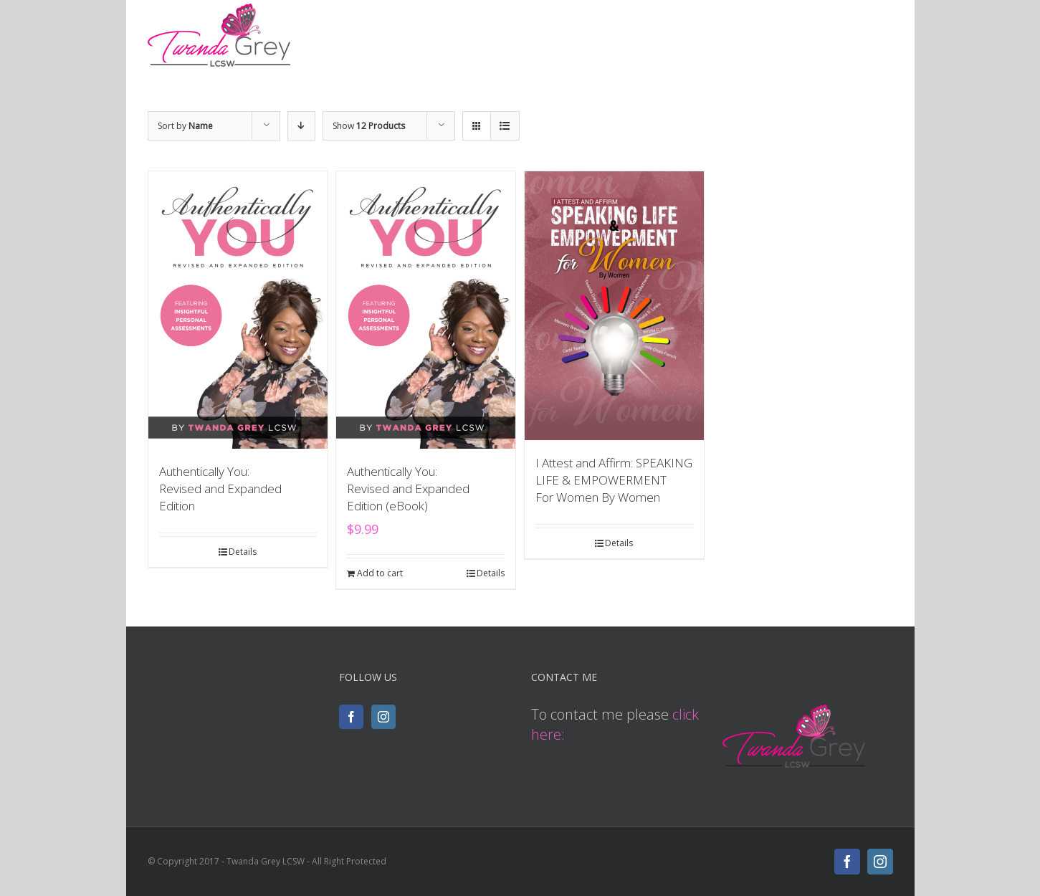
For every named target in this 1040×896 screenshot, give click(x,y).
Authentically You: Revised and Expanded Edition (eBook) (408, 488)
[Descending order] (301, 125)
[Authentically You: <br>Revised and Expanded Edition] (238, 310)
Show (369, 126)
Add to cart (380, 573)
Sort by (185, 126)
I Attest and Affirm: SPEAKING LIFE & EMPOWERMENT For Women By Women (613, 479)
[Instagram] (383, 717)
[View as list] (505, 126)
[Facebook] (351, 717)
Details (243, 551)
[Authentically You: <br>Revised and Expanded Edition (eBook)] (425, 310)
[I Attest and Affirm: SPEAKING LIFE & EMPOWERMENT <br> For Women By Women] (614, 305)
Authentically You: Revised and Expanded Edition (220, 488)
